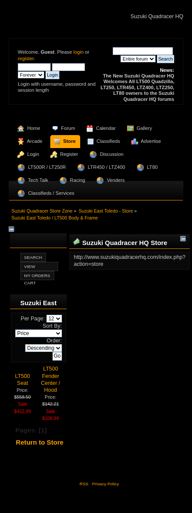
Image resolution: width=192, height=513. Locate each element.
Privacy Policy (105, 483)
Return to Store (40, 442)
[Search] (143, 51)
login (78, 52)
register (26, 58)
